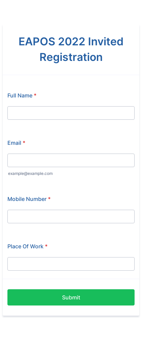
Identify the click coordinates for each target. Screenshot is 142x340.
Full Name (21, 95)
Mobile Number (29, 199)
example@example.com (30, 173)
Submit (71, 297)
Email (16, 142)
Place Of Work (27, 246)
